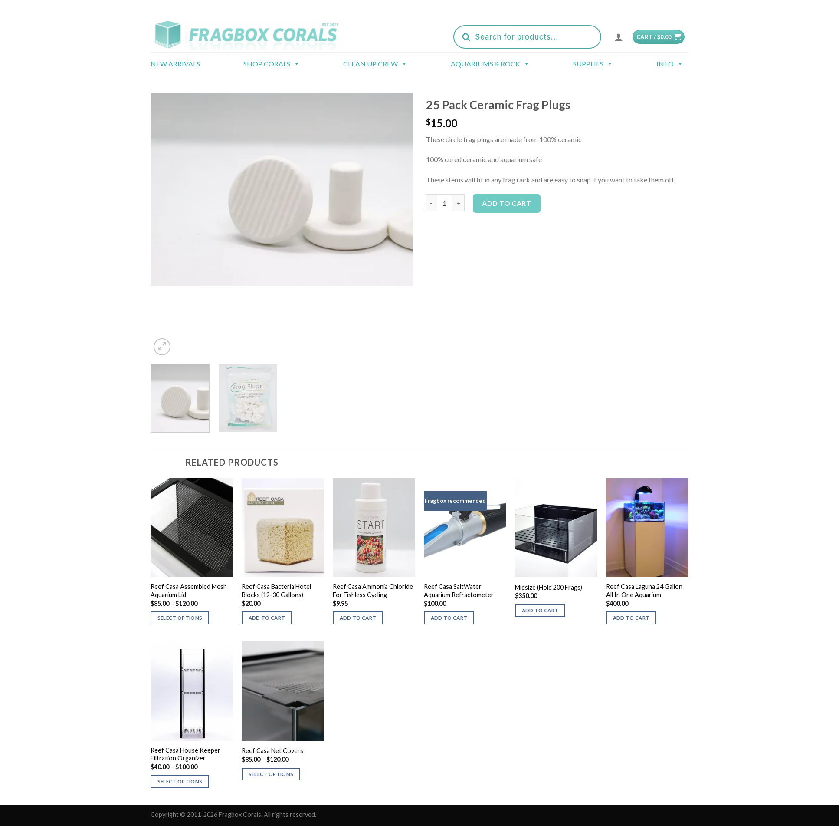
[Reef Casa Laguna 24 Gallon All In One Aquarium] (647, 527)
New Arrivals (175, 63)
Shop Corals (271, 64)
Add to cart (506, 203)
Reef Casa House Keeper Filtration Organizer (185, 754)
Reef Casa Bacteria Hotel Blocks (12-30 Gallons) (276, 590)
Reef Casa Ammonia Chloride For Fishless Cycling (373, 590)
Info (669, 64)
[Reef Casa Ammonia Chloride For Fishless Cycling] (374, 527)
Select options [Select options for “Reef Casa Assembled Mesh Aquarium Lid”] (180, 618)
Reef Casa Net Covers (272, 750)
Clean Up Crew (375, 64)
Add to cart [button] (267, 618)
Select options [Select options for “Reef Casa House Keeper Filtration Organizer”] (180, 781)
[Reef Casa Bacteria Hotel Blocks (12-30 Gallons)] (283, 527)
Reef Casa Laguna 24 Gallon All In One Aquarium (644, 590)
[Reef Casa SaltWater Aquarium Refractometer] (465, 527)
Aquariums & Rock (490, 64)
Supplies (593, 64)
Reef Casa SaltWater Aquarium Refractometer (459, 590)
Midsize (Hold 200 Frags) (548, 587)
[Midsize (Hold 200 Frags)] (556, 527)
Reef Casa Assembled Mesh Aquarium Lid (189, 590)
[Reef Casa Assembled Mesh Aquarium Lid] (192, 527)
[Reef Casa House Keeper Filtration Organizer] (192, 690)
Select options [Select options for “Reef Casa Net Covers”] (271, 774)
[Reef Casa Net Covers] (283, 690)
